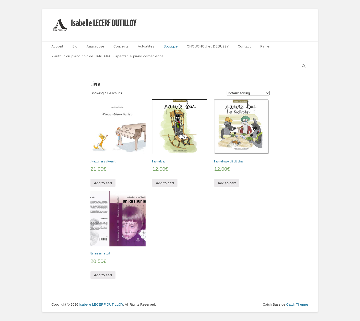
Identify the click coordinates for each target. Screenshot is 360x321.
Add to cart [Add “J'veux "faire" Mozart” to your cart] (103, 183)
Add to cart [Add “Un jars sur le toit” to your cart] (103, 275)
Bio (74, 46)
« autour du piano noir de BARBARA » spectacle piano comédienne (107, 56)
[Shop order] (248, 93)
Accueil (57, 46)
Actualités (146, 46)
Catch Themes (297, 304)
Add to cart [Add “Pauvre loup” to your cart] (165, 183)
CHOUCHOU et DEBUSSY (208, 46)
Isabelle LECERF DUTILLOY (104, 24)
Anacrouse (95, 46)
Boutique (170, 46)
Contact (244, 46)
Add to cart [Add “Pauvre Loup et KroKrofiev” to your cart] (227, 183)
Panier (265, 46)
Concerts (121, 46)
